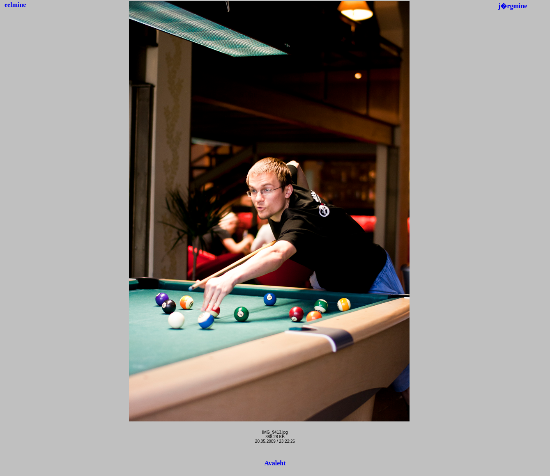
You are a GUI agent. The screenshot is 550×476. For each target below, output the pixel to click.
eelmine (15, 4)
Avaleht (274, 463)
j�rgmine (512, 5)
